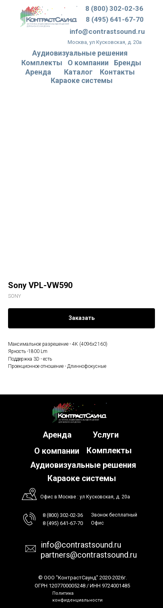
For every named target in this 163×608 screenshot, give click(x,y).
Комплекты (41, 62)
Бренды (127, 62)
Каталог (78, 72)
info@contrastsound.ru (107, 31)
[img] (49, 16)
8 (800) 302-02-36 (114, 8)
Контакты (117, 72)
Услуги (106, 435)
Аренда (38, 72)
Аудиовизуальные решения (83, 465)
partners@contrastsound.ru (89, 555)
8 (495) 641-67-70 (115, 19)
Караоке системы (82, 80)
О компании (88, 62)
